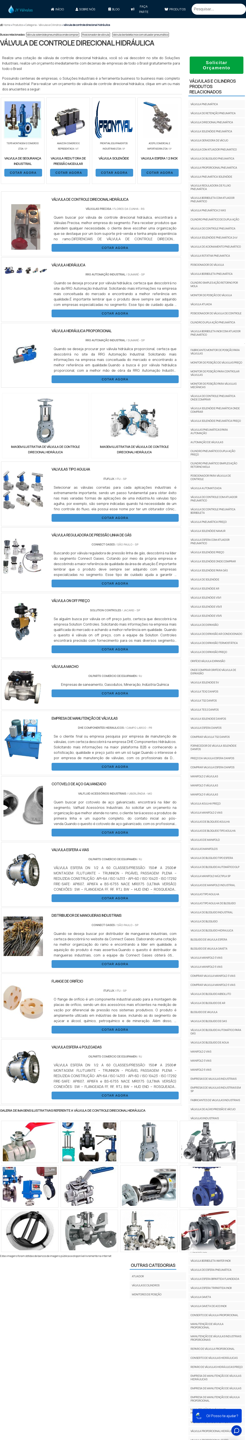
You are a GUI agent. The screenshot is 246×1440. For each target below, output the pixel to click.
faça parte (139, 9)
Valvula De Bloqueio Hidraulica (212, 930)
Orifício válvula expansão (208, 661)
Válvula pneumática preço (209, 522)
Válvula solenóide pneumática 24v (214, 237)
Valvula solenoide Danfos (208, 719)
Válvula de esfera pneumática (211, 1270)
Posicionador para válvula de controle (211, 477)
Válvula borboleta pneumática (212, 274)
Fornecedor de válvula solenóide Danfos (214, 747)
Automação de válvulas (207, 442)
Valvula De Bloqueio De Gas (209, 1021)
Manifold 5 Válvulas (204, 794)
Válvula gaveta (201, 1297)
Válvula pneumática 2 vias (208, 210)
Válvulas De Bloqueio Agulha (210, 822)
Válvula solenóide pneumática (211, 131)
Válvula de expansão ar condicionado (216, 634)
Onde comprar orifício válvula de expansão (213, 671)
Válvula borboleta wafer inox (211, 1261)
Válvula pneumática (204, 104)
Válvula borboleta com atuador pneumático (213, 199)
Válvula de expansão (204, 625)
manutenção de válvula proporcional (207, 1325)
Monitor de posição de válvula (211, 295)
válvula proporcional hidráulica (213, 1431)
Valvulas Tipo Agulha (205, 894)
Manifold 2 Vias (201, 1051)
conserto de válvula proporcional (214, 1315)
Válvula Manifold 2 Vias (206, 812)
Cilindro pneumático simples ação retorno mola (214, 465)
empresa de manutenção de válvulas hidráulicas (216, 1377)
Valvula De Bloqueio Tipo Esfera (212, 858)
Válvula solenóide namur (208, 531)
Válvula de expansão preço (209, 652)
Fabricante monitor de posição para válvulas (215, 351)
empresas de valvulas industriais (214, 1079)
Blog (114, 9)
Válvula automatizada (206, 488)
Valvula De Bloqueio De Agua (210, 1042)
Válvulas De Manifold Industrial (213, 885)
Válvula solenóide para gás (209, 570)
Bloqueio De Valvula (204, 1012)
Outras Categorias (153, 1265)
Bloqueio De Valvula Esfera (209, 939)
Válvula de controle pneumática (213, 228)
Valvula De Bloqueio (204, 921)
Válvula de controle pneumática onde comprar (213, 397)
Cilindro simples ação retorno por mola (214, 284)
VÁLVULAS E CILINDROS (145, 1285)
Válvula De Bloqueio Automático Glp (215, 867)
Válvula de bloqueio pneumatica (212, 158)
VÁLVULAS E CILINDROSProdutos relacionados (212, 86)
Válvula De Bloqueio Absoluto (211, 994)
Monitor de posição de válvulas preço (216, 362)
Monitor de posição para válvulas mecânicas (214, 385)
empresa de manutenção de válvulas (216, 1388)
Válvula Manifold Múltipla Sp (210, 876)
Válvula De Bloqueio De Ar (208, 1003)
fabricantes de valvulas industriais (215, 1100)
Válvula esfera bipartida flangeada (215, 1279)
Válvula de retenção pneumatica (213, 113)
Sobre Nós (85, 9)
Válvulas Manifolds (204, 849)
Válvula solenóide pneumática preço (216, 421)
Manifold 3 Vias (201, 1060)
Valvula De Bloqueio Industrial (212, 912)
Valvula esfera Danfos (206, 728)
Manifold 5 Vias (201, 1070)
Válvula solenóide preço (207, 552)
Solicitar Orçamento (216, 65)
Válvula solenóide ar (205, 588)
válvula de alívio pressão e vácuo (213, 1109)
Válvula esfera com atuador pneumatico (210, 541)
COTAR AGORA (23, 172)
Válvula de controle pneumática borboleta (213, 511)
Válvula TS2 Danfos (204, 700)
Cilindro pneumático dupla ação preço (213, 452)
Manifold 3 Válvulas (204, 785)
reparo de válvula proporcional (213, 1349)
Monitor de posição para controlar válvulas (215, 373)
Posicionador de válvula (95, 34)
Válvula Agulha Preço (206, 803)
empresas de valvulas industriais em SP (216, 1089)
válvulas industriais (205, 1118)
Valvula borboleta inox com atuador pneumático (140, 34)
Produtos (175, 9)
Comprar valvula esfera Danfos (212, 767)
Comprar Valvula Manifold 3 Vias (213, 976)
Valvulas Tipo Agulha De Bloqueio (213, 903)
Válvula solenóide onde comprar (213, 561)
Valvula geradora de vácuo (209, 140)
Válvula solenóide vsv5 (206, 616)
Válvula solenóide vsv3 (206, 607)
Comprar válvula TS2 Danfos (210, 737)
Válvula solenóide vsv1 (206, 597)
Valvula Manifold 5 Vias (206, 967)
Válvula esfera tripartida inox (211, 1288)
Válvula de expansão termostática (214, 643)
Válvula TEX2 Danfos (204, 691)
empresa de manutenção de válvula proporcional (215, 1398)
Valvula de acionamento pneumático (216, 246)
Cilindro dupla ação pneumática (213, 322)
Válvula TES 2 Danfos (205, 709)
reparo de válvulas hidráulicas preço (217, 1367)
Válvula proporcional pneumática (214, 167)
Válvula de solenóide (205, 579)
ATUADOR (138, 1276)
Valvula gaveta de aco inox (209, 1306)
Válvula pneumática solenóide (211, 177)
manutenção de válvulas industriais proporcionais (216, 1338)
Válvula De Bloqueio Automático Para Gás (216, 1031)
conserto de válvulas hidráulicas (214, 1358)
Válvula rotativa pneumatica (210, 256)
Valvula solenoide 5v (205, 682)
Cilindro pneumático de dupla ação (215, 219)
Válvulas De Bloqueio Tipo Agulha (213, 831)
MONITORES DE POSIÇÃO (146, 1294)
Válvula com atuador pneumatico (214, 149)
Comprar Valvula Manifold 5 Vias (213, 985)
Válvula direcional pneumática (212, 122)
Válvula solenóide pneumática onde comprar (53, 34)
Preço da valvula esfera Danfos (212, 758)
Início (57, 9)
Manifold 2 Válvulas (204, 776)
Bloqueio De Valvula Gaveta (209, 948)
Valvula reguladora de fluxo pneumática (211, 187)
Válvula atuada (201, 304)
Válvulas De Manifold (205, 840)
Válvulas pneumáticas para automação (209, 431)
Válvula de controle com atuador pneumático (214, 498)
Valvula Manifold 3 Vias (206, 957)
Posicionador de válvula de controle (216, 313)
